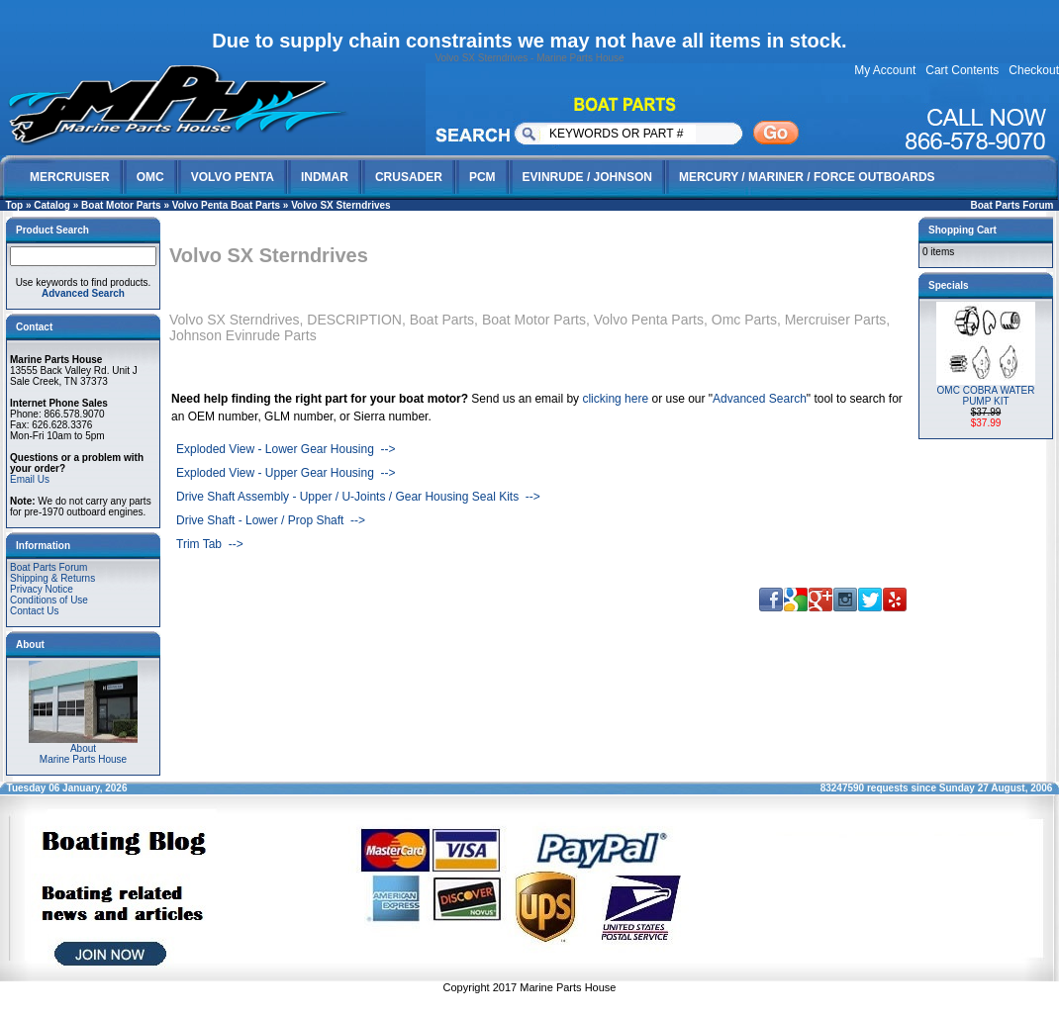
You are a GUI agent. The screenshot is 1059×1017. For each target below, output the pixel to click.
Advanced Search (760, 399)
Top (15, 205)
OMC (150, 177)
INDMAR (324, 177)
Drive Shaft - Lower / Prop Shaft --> (270, 520)
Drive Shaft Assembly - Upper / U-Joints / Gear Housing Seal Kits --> (358, 497)
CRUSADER (408, 177)
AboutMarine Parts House (83, 749)
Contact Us (34, 610)
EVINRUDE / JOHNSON (587, 177)
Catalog (52, 205)
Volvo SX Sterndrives (340, 205)
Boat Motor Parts (121, 205)
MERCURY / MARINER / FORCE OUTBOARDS (807, 177)
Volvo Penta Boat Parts (226, 205)
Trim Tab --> (209, 544)
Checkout (1034, 70)
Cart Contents (962, 70)
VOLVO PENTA (232, 177)
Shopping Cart (962, 230)
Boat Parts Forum (1012, 205)
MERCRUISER (70, 177)
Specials (948, 285)
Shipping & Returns (52, 578)
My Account (884, 70)
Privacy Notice (41, 589)
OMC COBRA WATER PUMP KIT (986, 396)
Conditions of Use (49, 600)
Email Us (29, 479)
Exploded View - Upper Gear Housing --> (286, 473)
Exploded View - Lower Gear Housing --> (286, 449)
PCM (482, 177)
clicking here (615, 399)
